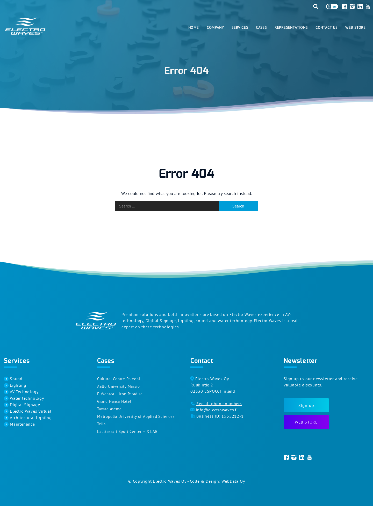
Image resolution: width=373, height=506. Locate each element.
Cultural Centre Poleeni (118, 378)
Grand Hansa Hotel (114, 401)
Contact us (326, 27)
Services (240, 27)
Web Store (355, 27)
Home (193, 27)
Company (215, 27)
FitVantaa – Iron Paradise (120, 393)
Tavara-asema (109, 408)
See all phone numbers (219, 403)
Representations (291, 27)
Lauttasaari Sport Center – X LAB (127, 431)
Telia (101, 423)
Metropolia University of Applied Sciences (136, 416)
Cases (261, 27)
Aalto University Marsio (118, 386)
